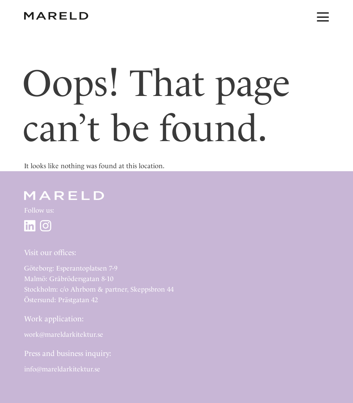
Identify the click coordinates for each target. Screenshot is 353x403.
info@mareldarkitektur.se (62, 369)
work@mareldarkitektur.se (63, 334)
